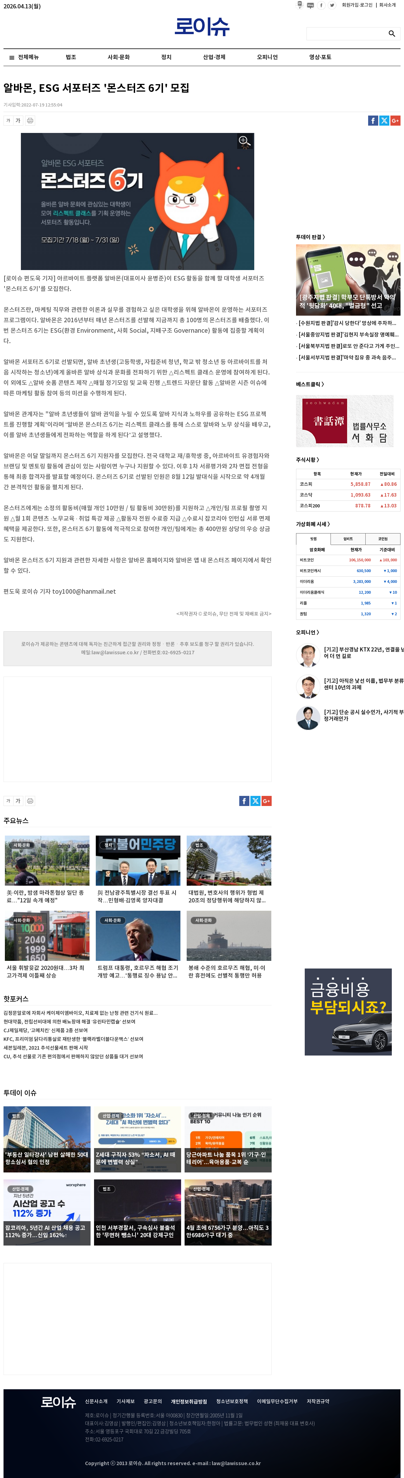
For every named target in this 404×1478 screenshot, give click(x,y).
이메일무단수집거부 (277, 1402)
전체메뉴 (28, 57)
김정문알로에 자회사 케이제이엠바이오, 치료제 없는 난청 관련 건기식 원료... (80, 1013)
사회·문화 (119, 57)
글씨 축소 (8, 121)
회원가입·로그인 (358, 5)
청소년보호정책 (232, 1402)
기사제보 (126, 1402)
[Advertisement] (73, 728)
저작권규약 (318, 1402)
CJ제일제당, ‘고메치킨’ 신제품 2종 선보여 (45, 1031)
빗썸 (313, 539)
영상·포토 (320, 57)
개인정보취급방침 (189, 1402)
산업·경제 (214, 57)
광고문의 (153, 1402)
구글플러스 (395, 121)
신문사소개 (96, 1402)
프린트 (30, 121)
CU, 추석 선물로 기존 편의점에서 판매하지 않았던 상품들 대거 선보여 (73, 1057)
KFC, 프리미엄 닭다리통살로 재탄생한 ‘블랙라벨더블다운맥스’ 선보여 (73, 1039)
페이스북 (373, 121)
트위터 (384, 121)
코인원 (383, 539)
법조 (71, 57)
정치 (166, 57)
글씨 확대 (18, 121)
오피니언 (267, 57)
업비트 (348, 539)
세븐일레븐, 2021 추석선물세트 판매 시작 (45, 1048)
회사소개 (386, 5)
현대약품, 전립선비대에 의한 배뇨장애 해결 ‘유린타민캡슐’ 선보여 (69, 1022)
